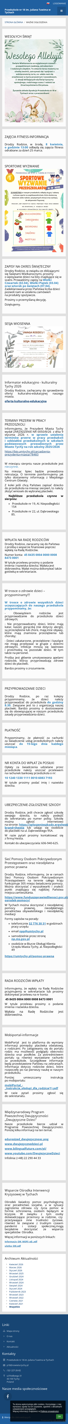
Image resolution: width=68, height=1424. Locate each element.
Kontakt (11, 1341)
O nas (9, 1336)
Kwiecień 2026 (16, 1264)
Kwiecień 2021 (16, 1303)
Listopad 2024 (16, 1279)
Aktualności (12, 1346)
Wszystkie (14, 1306)
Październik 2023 (17, 1291)
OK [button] (59, 1416)
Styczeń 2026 (15, 1270)
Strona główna (14, 22)
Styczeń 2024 (15, 1288)
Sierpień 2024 (15, 1285)
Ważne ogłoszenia (36, 22)
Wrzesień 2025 (16, 1273)
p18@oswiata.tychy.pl (17, 1365)
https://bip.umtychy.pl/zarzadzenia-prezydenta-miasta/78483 (27, 452)
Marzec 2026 (15, 1267)
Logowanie (59, 3)
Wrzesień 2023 (16, 1294)
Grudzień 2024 (16, 1276)
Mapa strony (13, 1330)
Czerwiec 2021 (16, 1300)
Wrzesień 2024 (16, 1282)
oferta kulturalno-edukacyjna (26, 401)
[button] (48, 3)
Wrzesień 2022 (16, 1297)
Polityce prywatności (49, 1411)
